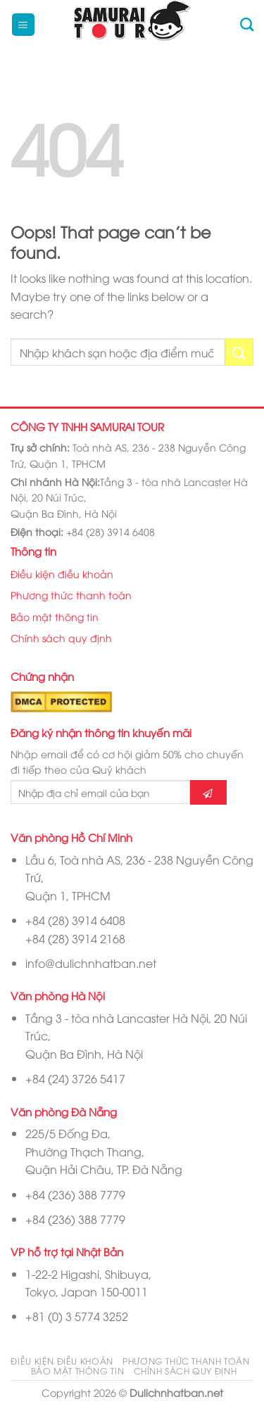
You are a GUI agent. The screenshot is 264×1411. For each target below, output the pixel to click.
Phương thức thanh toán (71, 594)
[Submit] (239, 352)
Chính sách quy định (61, 637)
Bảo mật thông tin (55, 616)
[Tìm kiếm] (246, 24)
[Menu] (23, 25)
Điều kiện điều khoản (62, 573)
